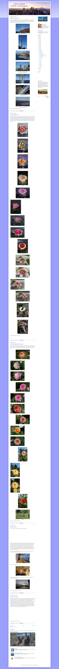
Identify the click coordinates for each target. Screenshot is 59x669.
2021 (39, 41)
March (40, 64)
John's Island (44, 24)
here (10, 119)
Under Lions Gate (14, 596)
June (40, 61)
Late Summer (16, 648)
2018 (39, 44)
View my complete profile (41, 28)
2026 (39, 36)
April (39, 63)
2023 (39, 39)
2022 (39, 40)
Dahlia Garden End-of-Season (16, 344)
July (39, 60)
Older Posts (33, 625)
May (39, 62)
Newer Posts (11, 625)
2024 (39, 38)
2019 (39, 43)
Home (23, 625)
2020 (39, 42)
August (40, 59)
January (40, 66)
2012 (39, 67)
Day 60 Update (12, 629)
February (40, 65)
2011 (39, 68)
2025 (39, 37)
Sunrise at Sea (13, 526)
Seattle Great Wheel (14, 18)
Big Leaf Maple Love (14, 114)
